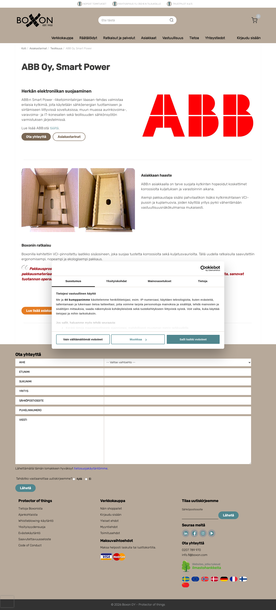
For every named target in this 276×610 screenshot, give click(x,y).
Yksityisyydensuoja (31, 527)
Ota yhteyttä (36, 137)
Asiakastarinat (69, 137)
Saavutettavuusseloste (34, 539)
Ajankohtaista (28, 514)
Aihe (22, 362)
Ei (88, 479)
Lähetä (25, 488)
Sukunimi (25, 381)
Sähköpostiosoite (31, 400)
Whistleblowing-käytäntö (35, 521)
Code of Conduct (30, 545)
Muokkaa (138, 339)
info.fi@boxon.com (194, 555)
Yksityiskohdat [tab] (116, 281)
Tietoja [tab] (202, 281)
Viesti (23, 419)
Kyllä (77, 479)
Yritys (23, 391)
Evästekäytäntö (29, 533)
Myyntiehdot (109, 527)
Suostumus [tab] (73, 281)
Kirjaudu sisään (110, 514)
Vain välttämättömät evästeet (83, 339)
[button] (254, 20)
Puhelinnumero (30, 410)
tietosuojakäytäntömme (91, 468)
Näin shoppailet (111, 508)
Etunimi (24, 372)
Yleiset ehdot (109, 521)
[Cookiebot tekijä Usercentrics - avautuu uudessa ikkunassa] (203, 268)
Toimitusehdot (110, 533)
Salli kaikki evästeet (193, 339)
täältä (54, 128)
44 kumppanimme (77, 299)
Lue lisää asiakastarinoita (46, 311)
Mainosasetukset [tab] (159, 281)
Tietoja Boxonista (30, 508)
